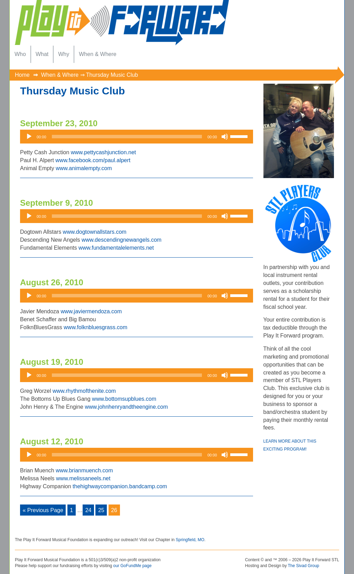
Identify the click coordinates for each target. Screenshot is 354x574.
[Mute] (224, 136)
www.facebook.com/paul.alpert (92, 160)
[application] (136, 137)
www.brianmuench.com (84, 470)
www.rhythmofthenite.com (84, 391)
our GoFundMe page (132, 565)
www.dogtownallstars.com (95, 232)
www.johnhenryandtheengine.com (126, 407)
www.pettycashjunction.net (103, 152)
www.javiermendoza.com (91, 311)
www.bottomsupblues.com (124, 399)
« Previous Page (43, 510)
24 (88, 510)
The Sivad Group (303, 565)
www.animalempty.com (84, 168)
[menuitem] (20, 54)
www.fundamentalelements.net (116, 248)
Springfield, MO (190, 539)
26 (114, 510)
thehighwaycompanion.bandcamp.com (120, 486)
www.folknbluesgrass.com (95, 327)
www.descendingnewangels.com (121, 240)
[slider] (127, 136)
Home (22, 75)
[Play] (29, 136)
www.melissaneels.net (83, 478)
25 (101, 510)
